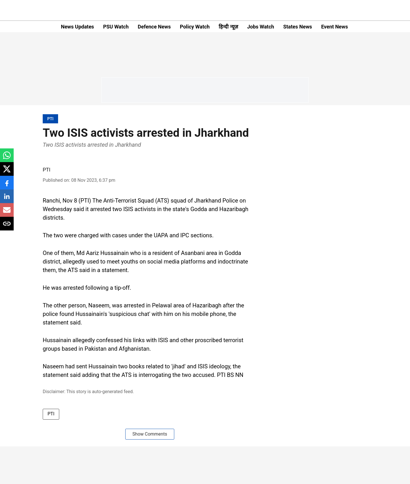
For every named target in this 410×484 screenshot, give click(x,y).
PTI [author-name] (46, 170)
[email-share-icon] (6, 213)
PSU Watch (116, 27)
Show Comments (149, 434)
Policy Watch (195, 27)
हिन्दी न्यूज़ (228, 27)
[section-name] (50, 118)
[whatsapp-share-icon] (6, 158)
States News (297, 27)
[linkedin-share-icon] (6, 199)
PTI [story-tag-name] (51, 413)
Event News (334, 27)
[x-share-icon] (6, 172)
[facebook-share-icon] (6, 185)
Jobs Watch (260, 27)
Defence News (154, 27)
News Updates (77, 27)
